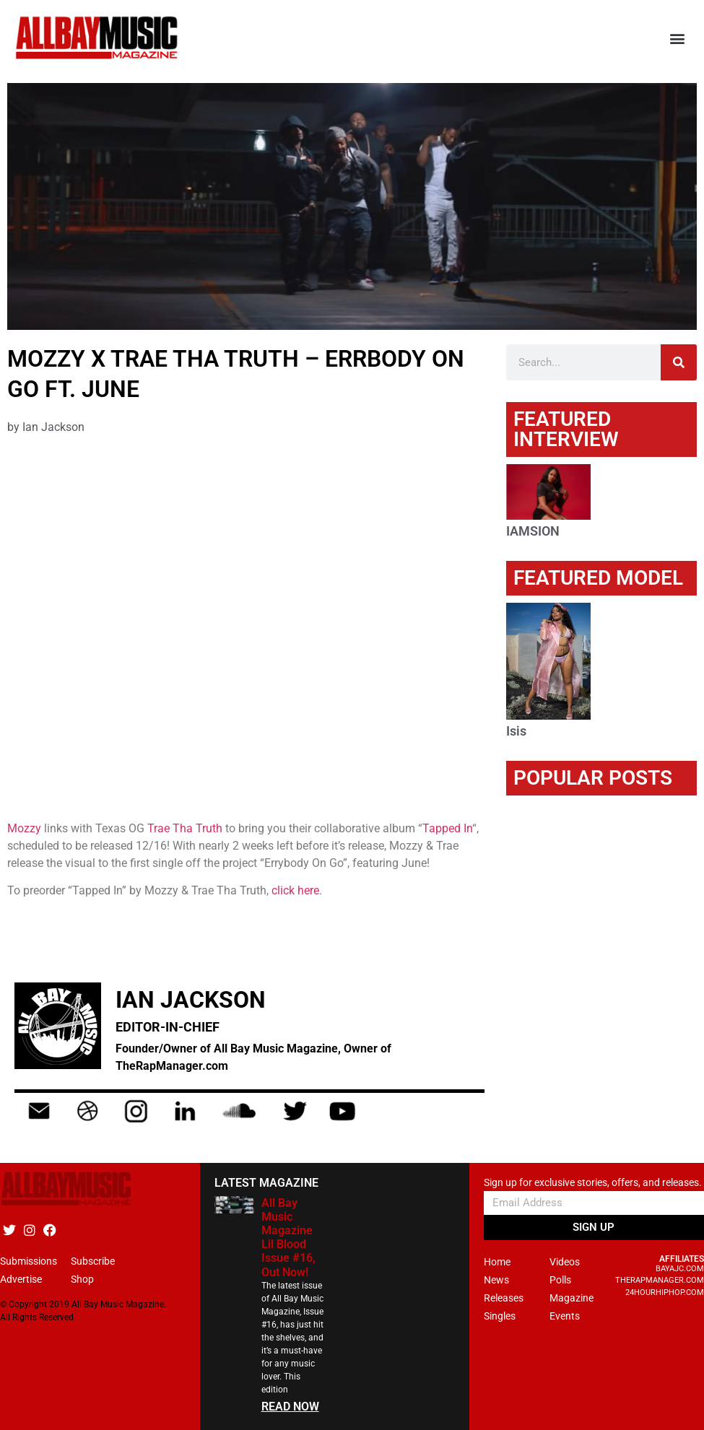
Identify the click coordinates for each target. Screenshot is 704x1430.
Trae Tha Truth (184, 828)
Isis (516, 730)
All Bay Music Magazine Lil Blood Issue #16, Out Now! (288, 1237)
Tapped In (447, 828)
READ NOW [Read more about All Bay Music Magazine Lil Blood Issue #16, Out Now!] (290, 1406)
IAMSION (533, 531)
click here (295, 890)
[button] (678, 38)
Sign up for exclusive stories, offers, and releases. (593, 1182)
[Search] (679, 362)
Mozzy (24, 828)
